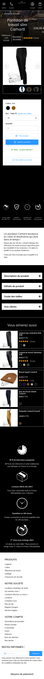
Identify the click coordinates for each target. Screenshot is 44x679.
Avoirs (7, 631)
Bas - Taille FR (19, 113)
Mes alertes (9, 640)
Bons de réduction (11, 637)
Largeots (8, 564)
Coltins (7, 567)
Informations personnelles (14, 621)
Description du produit (17, 38)
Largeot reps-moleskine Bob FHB (30, 334)
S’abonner (36, 653)
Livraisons (8, 598)
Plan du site (9, 604)
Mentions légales (11, 610)
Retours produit (10, 625)
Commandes (9, 628)
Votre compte (14, 616)
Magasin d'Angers (11, 607)
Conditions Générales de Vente (16, 588)
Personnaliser (22, 136)
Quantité (9, 124)
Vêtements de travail (12, 571)
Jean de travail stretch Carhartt (27, 393)
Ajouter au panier (22, 142)
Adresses (8, 634)
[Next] (37, 66)
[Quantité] (22, 128)
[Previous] (6, 66)
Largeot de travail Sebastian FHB (30, 354)
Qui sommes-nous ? (12, 591)
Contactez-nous (11, 601)
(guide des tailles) (25, 113)
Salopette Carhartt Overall (29, 411)
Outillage (8, 574)
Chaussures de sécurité (13, 577)
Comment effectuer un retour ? (16, 594)
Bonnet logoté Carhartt (28, 372)
